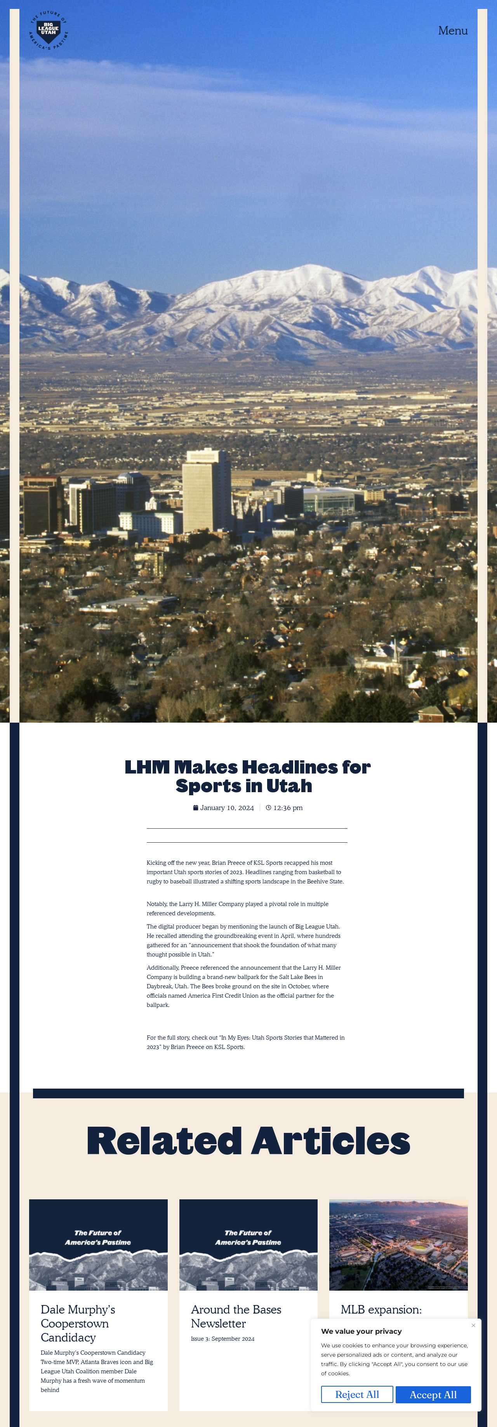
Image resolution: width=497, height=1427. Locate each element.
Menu (453, 30)
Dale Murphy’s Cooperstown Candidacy (78, 1323)
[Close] (473, 1327)
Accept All (433, 1394)
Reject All (357, 1394)
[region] (396, 1366)
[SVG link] (48, 30)
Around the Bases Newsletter (236, 1316)
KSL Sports (228, 1047)
